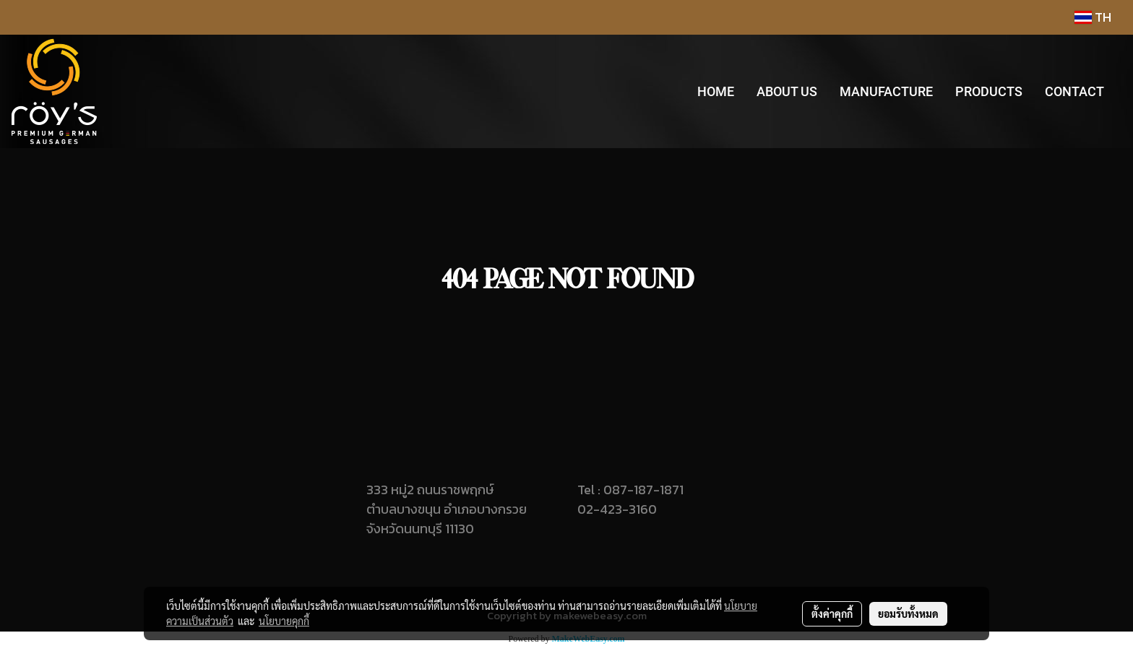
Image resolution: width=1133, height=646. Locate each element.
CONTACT (1074, 91)
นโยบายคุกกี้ (284, 620)
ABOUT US (787, 91)
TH (1092, 17)
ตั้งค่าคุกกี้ (832, 613)
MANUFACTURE (886, 91)
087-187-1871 (643, 489)
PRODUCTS (988, 91)
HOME (715, 91)
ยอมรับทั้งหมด (908, 613)
